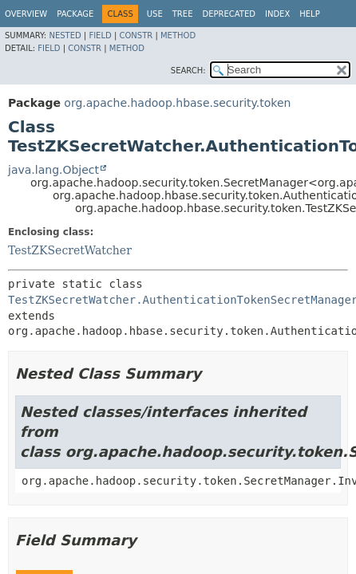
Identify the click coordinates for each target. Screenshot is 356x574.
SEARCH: (188, 70)
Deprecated (228, 14)
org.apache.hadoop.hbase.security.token (177, 102)
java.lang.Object (53, 169)
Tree (182, 14)
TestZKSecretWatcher (70, 250)
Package (75, 14)
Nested (65, 35)
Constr (135, 35)
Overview (26, 14)
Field (100, 35)
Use (155, 14)
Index (277, 14)
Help (309, 14)
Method (178, 35)
